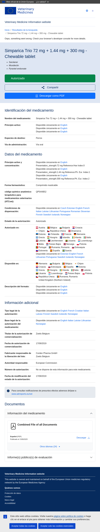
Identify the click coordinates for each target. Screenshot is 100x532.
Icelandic (56, 215)
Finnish (39, 215)
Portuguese (65, 211)
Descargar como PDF (50, 95)
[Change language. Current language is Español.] (87, 10)
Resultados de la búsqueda (25, 30)
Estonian (71, 208)
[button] (50, 87)
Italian (39, 211)
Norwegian (65, 215)
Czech (63, 208)
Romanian (75, 211)
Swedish (47, 215)
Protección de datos (13, 493)
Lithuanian (54, 211)
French (86, 208)
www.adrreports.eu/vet (22, 394)
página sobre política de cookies (69, 516)
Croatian (79, 311)
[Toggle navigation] (92, 11)
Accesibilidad (10, 503)
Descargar (83, 438)
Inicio (7, 30)
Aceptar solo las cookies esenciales (56, 526)
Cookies (8, 497)
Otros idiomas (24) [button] (50, 446)
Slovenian (85, 211)
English (64, 125)
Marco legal (9, 500)
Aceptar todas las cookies (23, 526)
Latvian (45, 211)
